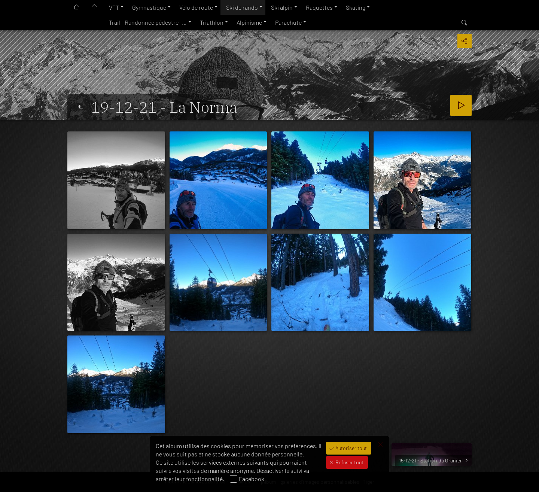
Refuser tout (348, 462)
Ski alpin (282, 7)
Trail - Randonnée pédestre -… (148, 22)
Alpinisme (249, 22)
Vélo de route (196, 7)
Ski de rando (242, 7)
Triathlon (211, 22)
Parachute (288, 22)
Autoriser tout (350, 448)
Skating (355, 7)
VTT (114, 7)
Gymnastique (149, 7)
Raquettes (319, 7)
